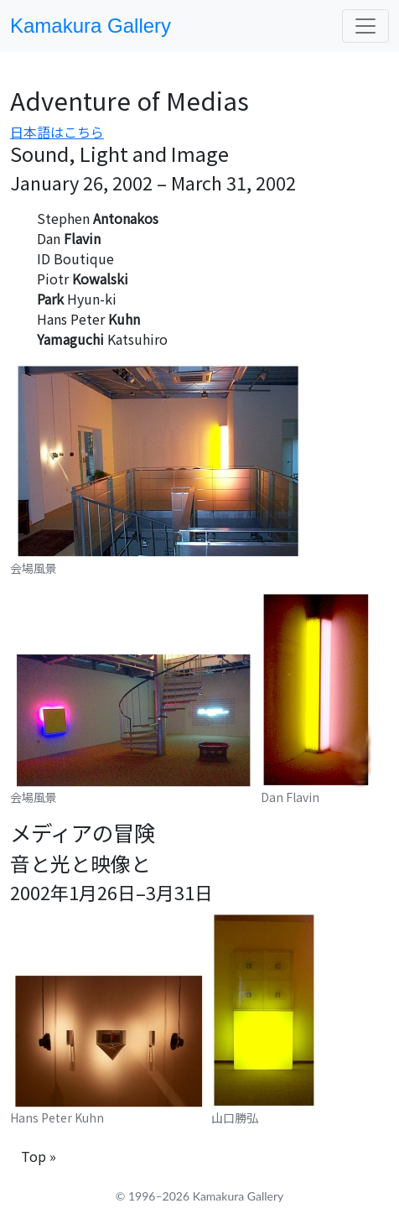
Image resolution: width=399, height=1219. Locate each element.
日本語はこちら (57, 132)
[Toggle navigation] (365, 26)
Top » (38, 1156)
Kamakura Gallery (90, 25)
